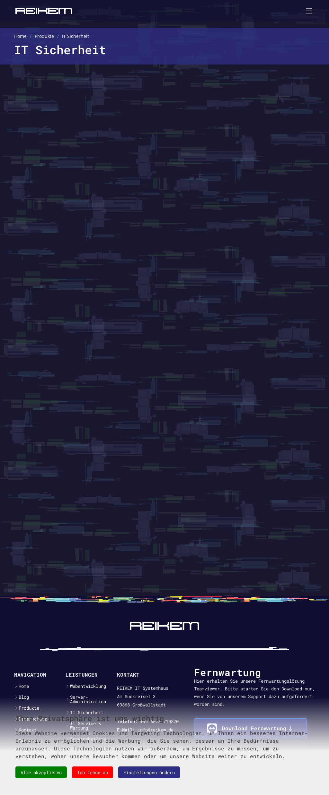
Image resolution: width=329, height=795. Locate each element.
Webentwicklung (88, 686)
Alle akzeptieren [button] (41, 772)
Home (24, 686)
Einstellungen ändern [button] (149, 772)
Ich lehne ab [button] (92, 772)
